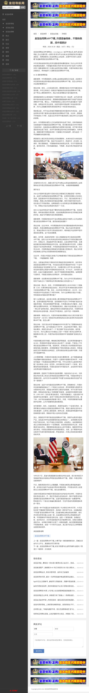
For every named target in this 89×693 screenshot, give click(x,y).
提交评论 (39, 652)
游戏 (5, 64)
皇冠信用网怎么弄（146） (10, 98)
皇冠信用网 (8, 32)
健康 (5, 56)
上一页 (8, 126)
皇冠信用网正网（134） (9, 115)
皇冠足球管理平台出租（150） (11, 91)
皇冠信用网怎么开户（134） (11, 111)
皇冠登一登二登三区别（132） (11, 118)
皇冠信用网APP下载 (42, 536)
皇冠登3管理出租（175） (10, 81)
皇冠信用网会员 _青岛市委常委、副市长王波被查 (51, 572)
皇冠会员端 (8, 28)
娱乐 (5, 40)
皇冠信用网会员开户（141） (11, 105)
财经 (5, 52)
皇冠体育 (43, 34)
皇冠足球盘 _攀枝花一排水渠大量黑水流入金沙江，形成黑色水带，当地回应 (60, 563)
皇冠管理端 (8, 24)
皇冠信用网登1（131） (9, 121)
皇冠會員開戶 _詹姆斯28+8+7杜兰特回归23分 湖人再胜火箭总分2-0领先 (58, 567)
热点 (5, 36)
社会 (5, 44)
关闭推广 (15, 690)
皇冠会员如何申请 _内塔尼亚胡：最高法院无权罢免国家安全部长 (56, 600)
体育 (5, 48)
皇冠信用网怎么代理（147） (11, 94)
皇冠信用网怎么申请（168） (11, 84)
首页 (4, 19)
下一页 (19, 126)
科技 (5, 60)
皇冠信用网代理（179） (9, 78)
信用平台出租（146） (9, 101)
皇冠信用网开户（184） (9, 74)
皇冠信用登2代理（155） (10, 88)
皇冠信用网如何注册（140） (11, 108)
